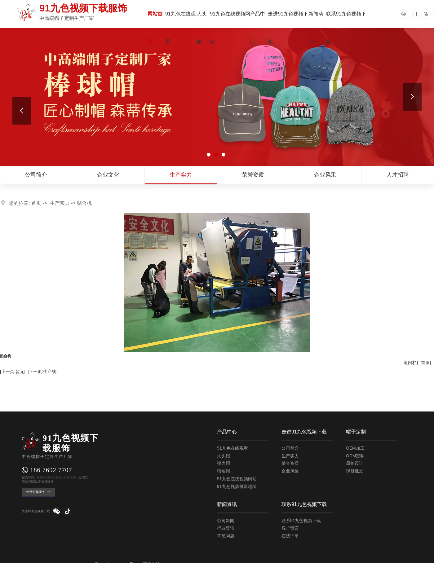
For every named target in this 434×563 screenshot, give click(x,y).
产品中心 (257, 27)
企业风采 (325, 175)
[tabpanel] (217, 97)
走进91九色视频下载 (288, 27)
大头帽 (202, 27)
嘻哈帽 (223, 470)
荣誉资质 (253, 175)
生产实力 (181, 175)
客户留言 (290, 528)
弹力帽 (223, 463)
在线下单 (290, 535)
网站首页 (155, 27)
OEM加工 (355, 448)
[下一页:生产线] (42, 371)
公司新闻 (225, 520)
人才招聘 (398, 175)
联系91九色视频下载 (346, 27)
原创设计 (354, 463)
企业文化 (108, 175)
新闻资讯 (227, 504)
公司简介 (36, 175)
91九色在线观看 (180, 27)
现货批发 (354, 470)
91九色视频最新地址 (237, 486)
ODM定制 (355, 455)
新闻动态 (315, 27)
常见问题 (225, 535)
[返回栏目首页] (416, 362)
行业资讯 (225, 528)
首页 (36, 203)
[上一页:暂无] (12, 371)
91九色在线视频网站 (230, 27)
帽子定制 (356, 431)
